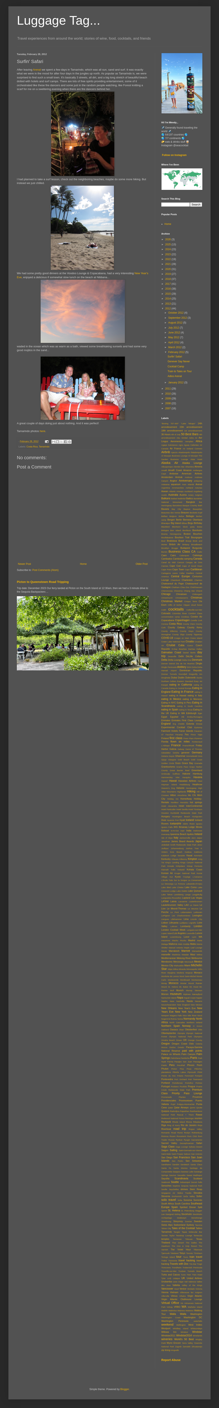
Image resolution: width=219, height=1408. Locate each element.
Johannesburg (177, 848)
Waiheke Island (195, 1307)
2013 (168, 303)
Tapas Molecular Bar (192, 1232)
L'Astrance (197, 877)
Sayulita (165, 1178)
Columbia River (179, 613)
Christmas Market (171, 601)
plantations (166, 1072)
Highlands (181, 792)
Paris (193, 1057)
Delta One (186, 660)
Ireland (198, 834)
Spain (174, 1207)
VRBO (177, 1307)
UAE (169, 1278)
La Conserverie (195, 880)
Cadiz (199, 552)
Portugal (165, 1086)
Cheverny (178, 591)
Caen (164, 555)
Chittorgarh (197, 594)
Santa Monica (181, 1168)
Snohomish (177, 1196)
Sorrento (198, 1200)
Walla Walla (178, 1314)
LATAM (164, 901)
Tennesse (177, 1239)
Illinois (199, 827)
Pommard (189, 1076)
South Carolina (182, 1203)
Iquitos (190, 834)
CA (193, 551)
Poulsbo (183, 1086)
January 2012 (176, 382)
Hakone (186, 773)
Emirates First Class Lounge (187, 720)
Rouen (172, 1136)
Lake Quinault (195, 891)
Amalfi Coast (175, 470)
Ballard (174, 498)
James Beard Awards (182, 841)
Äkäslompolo (196, 452)
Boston (187, 534)
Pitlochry (198, 1069)
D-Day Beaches (179, 649)
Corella (194, 620)
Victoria (198, 1289)
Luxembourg (175, 937)
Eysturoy (198, 727)
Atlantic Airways (176, 491)
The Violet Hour (181, 1249)
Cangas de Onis (194, 562)
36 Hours (166, 434)
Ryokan (179, 1140)
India (188, 830)
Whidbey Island (180, 1328)
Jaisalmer (165, 841)
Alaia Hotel (196, 459)
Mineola (182, 969)
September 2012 (178, 317)
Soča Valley (189, 1196)
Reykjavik (166, 1122)
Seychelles (174, 1189)
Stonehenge (196, 1218)
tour (179, 1256)
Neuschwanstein (168, 1005)
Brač (163, 541)
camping (188, 558)
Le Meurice (193, 908)
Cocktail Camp (176, 366)
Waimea (181, 1310)
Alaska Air (169, 462)
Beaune (185, 512)
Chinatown (181, 594)
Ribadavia (197, 1122)
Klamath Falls (168, 869)
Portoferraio (177, 1083)
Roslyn (187, 1133)
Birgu (190, 523)
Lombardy (185, 926)
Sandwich (184, 1164)
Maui (192, 954)
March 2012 (175, 347)
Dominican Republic (191, 670)
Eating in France (182, 691)
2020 (168, 269)
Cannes (164, 566)
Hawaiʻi (164, 781)
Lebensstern (186, 912)
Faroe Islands (186, 731)
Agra (181, 445)
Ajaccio (174, 452)
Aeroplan (189, 441)
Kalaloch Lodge (168, 855)
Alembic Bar (179, 467)
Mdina (199, 954)
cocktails (176, 609)
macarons (165, 940)
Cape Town (178, 569)
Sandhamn (166, 1164)
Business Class (179, 551)
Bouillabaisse (167, 537)
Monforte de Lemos (170, 976)
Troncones (166, 1267)
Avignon (198, 495)
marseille (165, 954)
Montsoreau (196, 980)
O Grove (197, 1026)
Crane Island (196, 638)
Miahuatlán (179, 965)
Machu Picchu (179, 940)
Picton (174, 1069)
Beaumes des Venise (170, 512)
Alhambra (189, 467)
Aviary (191, 495)
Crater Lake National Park (173, 641)
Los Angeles (179, 933)
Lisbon (164, 922)
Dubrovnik (190, 677)
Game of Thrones (193, 749)
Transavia (172, 1260)
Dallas (199, 649)
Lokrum (174, 926)
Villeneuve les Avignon (191, 1292)
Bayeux (187, 509)
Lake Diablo (181, 891)
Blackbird (165, 527)
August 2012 (175, 322)
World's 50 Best (184, 1339)
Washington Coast (170, 1317)
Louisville (190, 933)
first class (176, 738)
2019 (168, 273)
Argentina (165, 488)
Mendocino (166, 961)
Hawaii (173, 780)
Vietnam (174, 1292)
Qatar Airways (181, 1107)
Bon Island (175, 530)
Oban (181, 1029)
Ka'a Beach (176, 852)
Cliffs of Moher (175, 605)
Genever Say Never (179, 361)
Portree (199, 1083)
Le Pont (174, 912)
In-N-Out (175, 830)
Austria (183, 495)
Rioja (200, 1125)
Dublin (181, 677)
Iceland (190, 820)
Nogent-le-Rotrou (169, 1019)
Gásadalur (166, 753)
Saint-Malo (166, 1154)
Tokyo (182, 1253)
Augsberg (198, 491)
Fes (187, 734)
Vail (185, 1281)
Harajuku (186, 777)
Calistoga (197, 555)
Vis (181, 1303)
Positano (175, 1086)
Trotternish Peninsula (192, 1267)
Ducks (199, 677)
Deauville (172, 656)
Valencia (192, 1281)
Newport (165, 1015)
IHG (176, 827)
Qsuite (199, 1107)
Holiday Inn (173, 799)
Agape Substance (169, 445)
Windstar (197, 1331)
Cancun (180, 562)
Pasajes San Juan (183, 1061)
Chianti (199, 591)
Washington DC (193, 1317)
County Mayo (187, 631)
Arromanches (178, 488)
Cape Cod (175, 566)
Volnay (170, 1307)
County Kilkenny (169, 631)
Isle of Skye (167, 838)
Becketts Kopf (196, 512)
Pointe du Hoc (168, 1076)
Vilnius (174, 1296)
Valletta (176, 1285)
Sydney (190, 1225)
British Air (174, 544)
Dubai (174, 677)
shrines (184, 1189)
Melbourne (196, 958)
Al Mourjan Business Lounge (174, 456)
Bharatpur (165, 523)
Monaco (198, 972)
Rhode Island (178, 1122)
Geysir (172, 756)
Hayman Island (169, 784)
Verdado (191, 1289)
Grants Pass (182, 767)
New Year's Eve (187, 1008)
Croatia (190, 641)
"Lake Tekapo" (188, 423)
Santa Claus (196, 1164)
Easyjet (164, 685)
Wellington (181, 1325)
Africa (199, 441)
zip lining (165, 1350)
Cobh (163, 610)
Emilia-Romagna (194, 717)
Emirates (165, 720)
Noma (180, 1019)
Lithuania (173, 922)
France (176, 745)
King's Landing (172, 862)
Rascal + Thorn (185, 1115)
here (42, 431)
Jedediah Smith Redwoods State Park (178, 845)
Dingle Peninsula (168, 667)
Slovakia (198, 1193)
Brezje (188, 541)
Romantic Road (168, 1133)
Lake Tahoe (166, 894)
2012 (168, 308)
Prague (191, 1086)
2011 (168, 388)
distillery (181, 667)
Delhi (181, 656)
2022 (168, 259)
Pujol (173, 1104)
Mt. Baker (183, 987)
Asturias (198, 488)
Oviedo (181, 1047)
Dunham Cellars (168, 681)
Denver (164, 663)
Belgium (173, 516)
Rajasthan (184, 1111)
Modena (180, 973)
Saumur (172, 1175)
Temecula (198, 1235)
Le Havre (194, 905)
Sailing (173, 1150)
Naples (164, 1001)
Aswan (164, 491)
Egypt (164, 716)
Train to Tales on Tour (180, 371)
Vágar (181, 1281)
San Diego (166, 1157)
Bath (200, 505)
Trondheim (177, 1267)
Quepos (165, 1111)
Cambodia (178, 558)
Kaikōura (198, 852)
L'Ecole (164, 880)
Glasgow (172, 759)
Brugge (175, 548)
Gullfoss (176, 774)
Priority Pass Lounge (187, 1093)
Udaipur (176, 1278)
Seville (164, 1189)
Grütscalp (165, 774)
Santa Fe (166, 1168)
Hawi (200, 781)
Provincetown (186, 1100)
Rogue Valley (195, 1129)
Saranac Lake (187, 1171)
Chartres (198, 580)
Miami (187, 965)
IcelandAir (175, 823)
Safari (199, 1143)
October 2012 (176, 312)
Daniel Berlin (189, 652)
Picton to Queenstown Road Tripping (43, 582)
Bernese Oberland (192, 519)
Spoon (164, 1210)
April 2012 (174, 342)
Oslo (191, 1043)
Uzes (175, 1281)
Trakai (164, 1260)
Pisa (182, 1069)
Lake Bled (166, 887)
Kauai (189, 855)
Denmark (197, 659)
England (166, 723)
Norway (186, 1025)
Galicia (173, 749)
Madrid (191, 940)
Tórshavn (198, 1253)
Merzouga (178, 961)
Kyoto (178, 876)
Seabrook (165, 1182)
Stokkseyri (181, 1218)
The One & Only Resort (184, 1246)
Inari (182, 830)
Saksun (187, 1154)
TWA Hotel (197, 1275)
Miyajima (171, 973)
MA (200, 937)
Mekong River (184, 958)
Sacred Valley (169, 1143)
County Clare (189, 624)
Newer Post (24, 563)
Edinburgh (191, 713)
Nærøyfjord (197, 994)
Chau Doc (184, 587)
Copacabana (167, 620)
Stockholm (186, 1214)
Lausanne (182, 901)
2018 (168, 279)
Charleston (187, 580)
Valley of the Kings (192, 1285)
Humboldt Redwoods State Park (186, 813)
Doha (194, 667)
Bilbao (184, 523)
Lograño (192, 923)
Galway (181, 749)
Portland (165, 1083)
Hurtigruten (197, 816)
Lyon (194, 937)
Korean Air (167, 873)
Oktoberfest (191, 1029)
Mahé (199, 940)
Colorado (166, 613)
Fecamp (179, 734)
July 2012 (174, 327)
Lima (186, 919)
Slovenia (165, 1196)
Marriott (185, 950)
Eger (200, 713)
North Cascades (177, 1022)
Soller (199, 1196)
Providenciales (168, 1100)
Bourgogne (196, 537)
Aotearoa (165, 484)
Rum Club (192, 1136)
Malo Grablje (184, 944)
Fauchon (169, 734)
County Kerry (194, 627)
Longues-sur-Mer (194, 930)
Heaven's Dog (168, 788)
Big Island (176, 523)
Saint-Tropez (177, 1154)
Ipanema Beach (178, 834)
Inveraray (165, 834)
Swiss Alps (167, 1225)
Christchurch (167, 598)
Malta (193, 944)
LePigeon (165, 915)
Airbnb (165, 452)
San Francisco (181, 1157)
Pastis (164, 1065)
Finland (165, 738)
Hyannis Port (173, 820)
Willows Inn (168, 1332)
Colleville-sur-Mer (194, 610)
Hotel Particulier (168, 809)
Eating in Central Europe (180, 688)
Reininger (189, 1118)
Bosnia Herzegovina (171, 534)
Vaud (176, 1289)
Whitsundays (196, 1328)
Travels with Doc (179, 1263)
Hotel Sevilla (182, 809)
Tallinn (199, 1228)
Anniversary (185, 480)
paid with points (192, 1050)
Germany (197, 752)
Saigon (164, 1150)
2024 (168, 249)
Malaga (164, 944)
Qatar (170, 1107)
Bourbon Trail (182, 537)
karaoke (181, 855)
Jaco (193, 838)
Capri (187, 569)
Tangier (177, 1232)
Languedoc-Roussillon (171, 898)
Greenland (197, 770)
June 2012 (174, 332)
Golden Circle (167, 763)
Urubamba (166, 1281)
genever (185, 752)
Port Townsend (195, 1079)
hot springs (196, 802)
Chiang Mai (189, 591)
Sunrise (188, 1221)
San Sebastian (194, 1161)
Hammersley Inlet (170, 777)
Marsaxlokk (197, 951)
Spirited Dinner (188, 1207)
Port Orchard (180, 1079)
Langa (188, 894)
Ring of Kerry (173, 1125)
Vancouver (167, 1288)
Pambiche (185, 1058)
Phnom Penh (194, 1065)
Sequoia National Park (191, 1186)
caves (175, 573)
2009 (168, 398)
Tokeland (174, 1253)
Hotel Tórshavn (195, 809)
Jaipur (199, 838)
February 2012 (176, 352)
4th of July (175, 434)
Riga (163, 1125)
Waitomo (190, 1310)
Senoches (166, 1185)
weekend (167, 1324)
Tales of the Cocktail (183, 1228)
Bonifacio (187, 530)
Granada (198, 763)
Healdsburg (184, 784)
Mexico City (167, 965)
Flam (191, 738)
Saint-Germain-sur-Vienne (190, 1150)
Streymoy (178, 1221)
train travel (196, 1256)
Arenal (37, 69)
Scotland (197, 1178)
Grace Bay (187, 763)
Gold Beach (183, 759)
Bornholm (197, 530)
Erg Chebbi (178, 724)
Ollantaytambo (168, 1033)
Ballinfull (182, 498)
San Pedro (177, 1161)
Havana (198, 777)
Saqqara (176, 1171)
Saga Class (168, 1146)
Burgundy (197, 548)
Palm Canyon (188, 1054)
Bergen (171, 519)
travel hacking (187, 1260)
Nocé (200, 1015)
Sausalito (181, 1175)
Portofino (189, 1083)
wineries (166, 1339)
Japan (198, 841)
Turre (183, 1275)
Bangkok (190, 502)
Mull (172, 990)
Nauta (190, 1001)
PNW (200, 1072)
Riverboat (166, 1129)
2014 (168, 298)
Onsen (179, 1040)
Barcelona (177, 505)
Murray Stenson (194, 990)
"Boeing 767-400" (170, 423)
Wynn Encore (174, 1343)
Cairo (173, 555)
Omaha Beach (168, 1040)
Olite (200, 1029)
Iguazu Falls (167, 827)
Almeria (198, 466)
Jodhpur (165, 848)
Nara (172, 1001)
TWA (189, 1275)
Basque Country (190, 505)
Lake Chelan (178, 887)
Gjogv (164, 759)
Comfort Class (195, 613)
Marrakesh (174, 951)
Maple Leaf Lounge (193, 947)
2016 (168, 288)
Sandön (175, 1164)
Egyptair (174, 716)
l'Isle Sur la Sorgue (178, 880)
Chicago (166, 594)
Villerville (165, 1296)
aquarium (175, 484)
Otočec (172, 1047)
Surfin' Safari (175, 356)
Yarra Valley (187, 1343)
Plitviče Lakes (179, 1072)
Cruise (171, 645)
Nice (185, 1015)
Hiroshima (182, 795)
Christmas (196, 597)
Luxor (186, 937)
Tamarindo (44, 446)
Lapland (186, 898)
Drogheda (165, 677)
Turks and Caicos (170, 1274)
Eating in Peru (184, 702)
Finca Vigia (196, 734)
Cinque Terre (190, 601)
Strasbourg (166, 1221)
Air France (175, 448)
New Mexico (196, 1005)
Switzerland (180, 1225)
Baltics (189, 498)
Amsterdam (167, 477)
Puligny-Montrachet (186, 1104)
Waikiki (164, 1310)
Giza (200, 756)
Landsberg (178, 894)
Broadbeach (196, 544)
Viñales (182, 1296)
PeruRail (181, 1065)
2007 (168, 408)
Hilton (173, 795)
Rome (180, 1133)
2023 (168, 254)
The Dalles (191, 1243)
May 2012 (174, 337)
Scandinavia (181, 1178)
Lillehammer (176, 919)
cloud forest (196, 605)
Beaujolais (197, 509)
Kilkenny (183, 859)
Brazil (181, 541)
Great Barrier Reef (179, 770)
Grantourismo (168, 766)
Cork (200, 620)
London (198, 926)
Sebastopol (185, 1182)
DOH (189, 667)
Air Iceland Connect (192, 448)
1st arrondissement (193, 431)
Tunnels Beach (194, 1271)
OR (185, 1040)
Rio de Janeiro (188, 1125)
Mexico (198, 961)
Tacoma (198, 1225)
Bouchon (197, 534)
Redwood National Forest (172, 1118)
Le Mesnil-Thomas (176, 908)
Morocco (173, 983)
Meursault (188, 962)
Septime (176, 1186)
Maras (164, 951)
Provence (197, 1097)
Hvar (163, 820)
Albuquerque (167, 467)
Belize (181, 516)
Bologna (165, 530)
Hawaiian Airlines (187, 781)
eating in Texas (186, 710)
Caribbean (196, 569)
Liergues (165, 919)
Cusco (190, 645)
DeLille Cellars (194, 656)
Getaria (164, 756)
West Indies (195, 1324)
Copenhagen (182, 620)
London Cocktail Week (173, 930)
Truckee (182, 1271)
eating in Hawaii (177, 695)
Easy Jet (198, 681)
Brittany (185, 544)
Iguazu (199, 824)
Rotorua (164, 1136)
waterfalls (198, 1321)
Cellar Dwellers (186, 573)
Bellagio (190, 516)
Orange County (195, 1040)
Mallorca (173, 944)
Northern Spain (170, 1025)
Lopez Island (167, 933)
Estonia (190, 723)
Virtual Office (170, 1303)
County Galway (176, 627)
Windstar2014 (184, 1335)
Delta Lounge (175, 660)
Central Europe (180, 576)
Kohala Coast (194, 869)
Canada (197, 558)
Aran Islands (188, 484)
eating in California (180, 684)
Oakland (165, 1029)
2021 (168, 264)
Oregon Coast (179, 1043)
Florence (198, 738)
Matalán (185, 954)
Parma (170, 1061)
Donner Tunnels (169, 674)
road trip (179, 1128)
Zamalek (187, 1346)
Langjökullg (197, 894)
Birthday (198, 523)
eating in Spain (169, 709)
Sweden (198, 1221)
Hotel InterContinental (190, 806)
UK (183, 1278)
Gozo (178, 763)
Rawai (199, 1114)
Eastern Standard (185, 681)
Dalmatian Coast (171, 652)
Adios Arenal (175, 376)
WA (184, 1306)
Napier (199, 998)
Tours (185, 1257)
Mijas (170, 969)
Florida (164, 741)
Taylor (172, 1235)
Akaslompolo (184, 452)
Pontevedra (167, 1079)
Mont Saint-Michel (188, 976)
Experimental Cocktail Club (176, 727)
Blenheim (176, 527)
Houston (165, 813)
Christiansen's (181, 598)
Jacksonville (184, 838)
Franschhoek (188, 745)
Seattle (175, 1182)
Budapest (185, 548)
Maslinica (176, 954)
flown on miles (180, 741)
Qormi (192, 1107)
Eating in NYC (168, 702)
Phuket (164, 1068)
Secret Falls (196, 1182)
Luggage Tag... (58, 20)
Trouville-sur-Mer (168, 1271)
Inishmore (197, 830)
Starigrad (170, 1214)
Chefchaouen (196, 587)
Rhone (189, 1122)
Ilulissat (165, 830)
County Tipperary (194, 634)
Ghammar (180, 756)
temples (165, 1239)
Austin (164, 495)
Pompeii (198, 1076)
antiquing (198, 481)
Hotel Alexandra (169, 806)
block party (189, 527)
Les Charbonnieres (181, 915)
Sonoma (188, 1200)
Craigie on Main (181, 638)
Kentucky (166, 859)
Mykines (187, 994)
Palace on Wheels (170, 1054)
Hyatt (182, 820)
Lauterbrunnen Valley (172, 905)
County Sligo (178, 634)
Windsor (184, 1332)
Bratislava (172, 541)
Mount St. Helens (169, 987)
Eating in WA (177, 713)
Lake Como (191, 887)
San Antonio (196, 1154)
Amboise (174, 473)
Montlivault (185, 980)
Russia (171, 1140)
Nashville (180, 1001)
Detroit (172, 663)
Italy (176, 837)
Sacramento (196, 1140)
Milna (175, 969)
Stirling (177, 1214)
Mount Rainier (195, 983)
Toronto (189, 1253)
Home (83, 563)
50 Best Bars (190, 434)
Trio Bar (192, 1264)
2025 (168, 244)
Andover (188, 477)
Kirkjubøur (180, 866)
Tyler (163, 1278)
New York (180, 1011)
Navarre (198, 1001)
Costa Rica (32, 446)
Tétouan (188, 1239)
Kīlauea (175, 859)
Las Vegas (196, 898)
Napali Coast (189, 998)
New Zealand (195, 1012)
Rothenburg (197, 1133)
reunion (198, 1118)
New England (183, 1005)
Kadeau (188, 852)
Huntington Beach (181, 816)
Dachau (191, 649)
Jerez (199, 845)
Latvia (173, 901)
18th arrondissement (172, 430)
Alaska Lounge (192, 463)
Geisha (176, 753)
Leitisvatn (198, 912)
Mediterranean (168, 958)
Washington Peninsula (174, 1321)
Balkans (165, 498)
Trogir (199, 1264)
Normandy (189, 1018)
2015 (168, 293)
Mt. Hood (194, 987)
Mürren (164, 994)
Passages (197, 1061)
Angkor (173, 480)
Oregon (165, 1043)
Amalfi (164, 470)
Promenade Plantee (173, 1097)
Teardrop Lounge (184, 1235)
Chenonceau (167, 591)
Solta (180, 1200)
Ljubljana (183, 923)
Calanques (184, 555)
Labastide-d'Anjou (194, 884)
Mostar (183, 983)
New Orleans (169, 1008)
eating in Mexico (171, 699)
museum (176, 994)
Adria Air (193, 438)
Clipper (186, 605)
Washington (196, 1314)
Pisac (189, 1069)
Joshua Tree (192, 848)
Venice (182, 1288)
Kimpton (192, 859)
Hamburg (197, 773)
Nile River (192, 1015)
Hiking (191, 791)
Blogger (124, 1389)
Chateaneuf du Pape (172, 583)
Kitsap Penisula (194, 866)
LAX (186, 905)
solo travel (168, 1199)
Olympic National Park (180, 1036)
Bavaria (165, 509)
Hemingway (191, 788)
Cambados (166, 558)
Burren (164, 552)
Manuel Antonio (176, 947)
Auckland (188, 491)
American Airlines (192, 473)
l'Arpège (186, 877)
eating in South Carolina (189, 706)
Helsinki (180, 788)
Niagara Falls (176, 1015)
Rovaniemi (181, 1136)
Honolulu (184, 802)
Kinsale (170, 866)
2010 (168, 393)
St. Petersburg (187, 1210)
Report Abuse (170, 1360)
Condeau (185, 617)
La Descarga (167, 884)
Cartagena (166, 573)
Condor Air (196, 616)
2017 (168, 283)
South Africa (167, 1203)
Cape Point (166, 569)
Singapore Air (168, 1193)
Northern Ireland (194, 1022)
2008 (168, 403)
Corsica (164, 624)
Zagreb (178, 1346)
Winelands (197, 1335)
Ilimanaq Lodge (187, 827)
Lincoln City (196, 919)
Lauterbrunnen (195, 901)
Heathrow (197, 784)
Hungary (165, 816)
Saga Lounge (182, 1147)
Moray (164, 983)
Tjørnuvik (165, 1253)
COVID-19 (167, 637)
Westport (165, 1328)
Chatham (175, 587)
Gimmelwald (191, 756)
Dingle (199, 663)
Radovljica (174, 1111)
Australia (173, 494)
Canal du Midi (168, 562)
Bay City (176, 509)
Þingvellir (175, 1350)
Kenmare (198, 855)
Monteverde (173, 980)
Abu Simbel (182, 438)
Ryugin (187, 1140)
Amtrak (178, 477)
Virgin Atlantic (194, 1296)
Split (200, 1207)
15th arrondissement (191, 427)
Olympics (198, 1036)
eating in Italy (195, 695)
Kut (171, 877)
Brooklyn (165, 548)
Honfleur (174, 802)
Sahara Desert (195, 1147)
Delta (164, 659)
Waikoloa (172, 1310)
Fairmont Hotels (169, 731)
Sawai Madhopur (194, 1175)
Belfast (164, 516)
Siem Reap (196, 1189)
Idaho (185, 824)
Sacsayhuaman (187, 1143)
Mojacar (189, 973)
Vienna (164, 1292)
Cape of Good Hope (192, 566)
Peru (171, 1065)
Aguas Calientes (191, 445)
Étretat (199, 724)
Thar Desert (178, 1243)
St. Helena (174, 1210)
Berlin (179, 519)
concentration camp (170, 617)
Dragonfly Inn (195, 674)
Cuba (181, 645)
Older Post (142, 563)
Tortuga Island (168, 1257)
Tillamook (198, 1249)
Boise (199, 527)
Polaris (180, 1076)
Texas (199, 1239)
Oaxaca (174, 1029)
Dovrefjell (183, 674)
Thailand (165, 1242)
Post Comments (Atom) (45, 570)
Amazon (187, 470)
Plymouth (191, 1072)
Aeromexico (177, 441)
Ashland (189, 488)
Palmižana (175, 1058)
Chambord (175, 580)
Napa (180, 997)
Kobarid (181, 869)
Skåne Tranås (184, 1193)
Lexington (197, 915)
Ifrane (192, 824)
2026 (168, 239)
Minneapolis (191, 969)
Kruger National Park (185, 873)
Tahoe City (166, 1228)
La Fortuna (180, 884)
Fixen (185, 738)
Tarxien (164, 1235)
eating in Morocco (192, 699)
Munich (180, 990)
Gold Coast (196, 759)
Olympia (181, 1033)
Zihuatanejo (197, 1346)
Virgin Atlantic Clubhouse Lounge (181, 1299)
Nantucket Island (168, 998)
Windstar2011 (168, 1335)
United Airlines (194, 1278)
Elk (183, 717)
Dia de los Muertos (185, 663)
